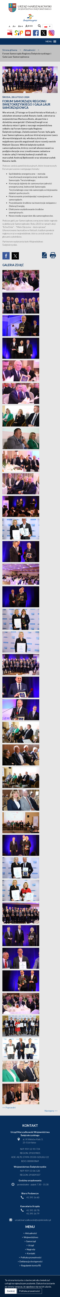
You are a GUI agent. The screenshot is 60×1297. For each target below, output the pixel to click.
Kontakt (31, 1253)
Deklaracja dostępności (31, 1261)
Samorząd (31, 1241)
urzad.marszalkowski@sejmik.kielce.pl (33, 1220)
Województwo (31, 1237)
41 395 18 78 (32, 1210)
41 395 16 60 (32, 1197)
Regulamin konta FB (31, 1265)
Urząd (31, 1245)
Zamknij (11, 1291)
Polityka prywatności (31, 1257)
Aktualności (29, 50)
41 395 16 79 (32, 1213)
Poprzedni (9, 1107)
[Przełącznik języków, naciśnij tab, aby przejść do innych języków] (47, 26)
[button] (49, 41)
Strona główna (9, 50)
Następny (51, 1110)
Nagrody (31, 1249)
